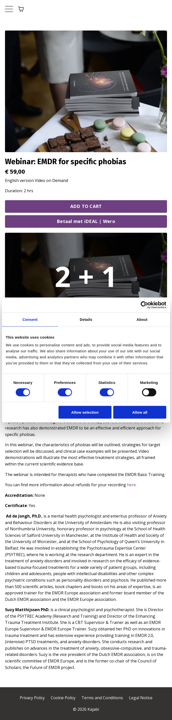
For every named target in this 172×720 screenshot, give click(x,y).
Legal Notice (140, 697)
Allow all (140, 412)
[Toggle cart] (21, 9)
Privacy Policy (32, 697)
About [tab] (142, 319)
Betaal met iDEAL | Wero (86, 221)
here (131, 485)
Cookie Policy (63, 697)
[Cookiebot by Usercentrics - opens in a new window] (144, 305)
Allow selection (84, 412)
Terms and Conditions (102, 697)
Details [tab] (86, 319)
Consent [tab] (30, 319)
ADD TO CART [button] (86, 206)
